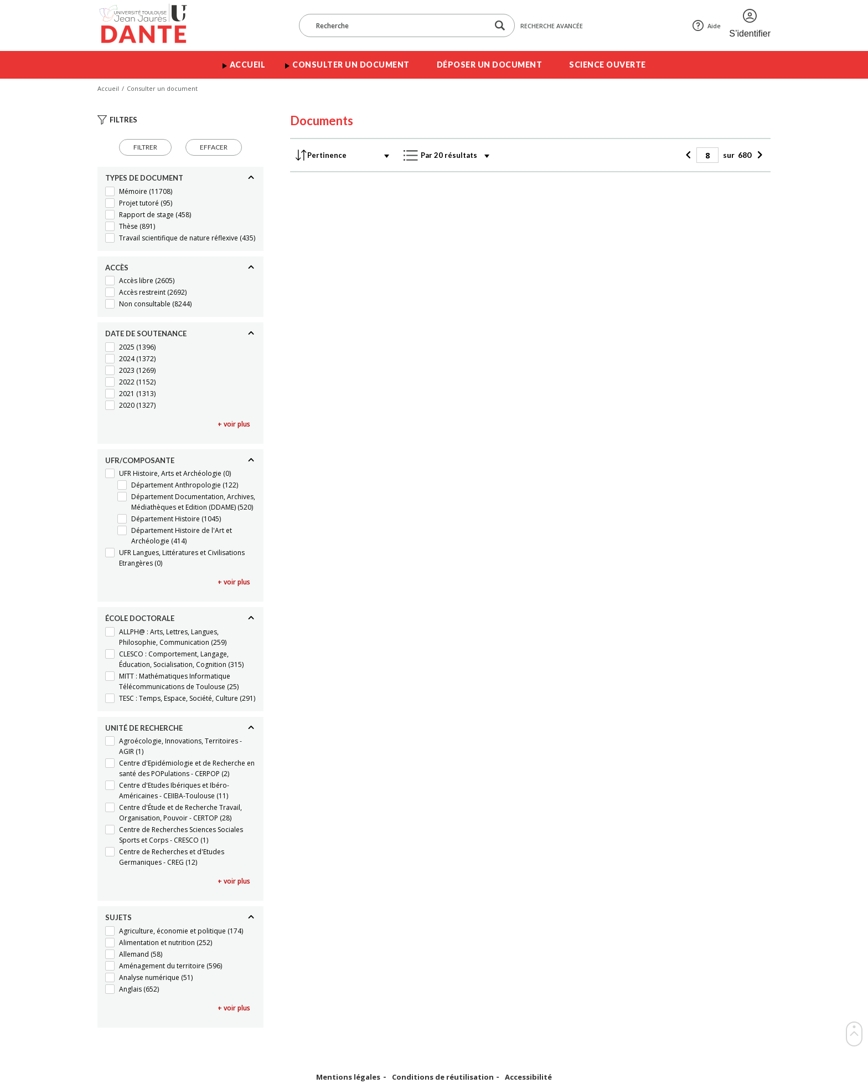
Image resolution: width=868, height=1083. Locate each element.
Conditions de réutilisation (443, 1077)
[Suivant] (758, 155)
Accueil (248, 64)
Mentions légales (348, 1077)
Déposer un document (489, 64)
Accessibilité (528, 1077)
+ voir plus (234, 424)
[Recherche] (399, 25)
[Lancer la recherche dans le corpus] (500, 26)
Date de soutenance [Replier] (146, 333)
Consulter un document (351, 64)
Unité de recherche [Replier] (144, 727)
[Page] (707, 155)
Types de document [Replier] (144, 177)
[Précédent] (689, 155)
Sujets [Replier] (118, 917)
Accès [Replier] (116, 267)
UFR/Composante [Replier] (139, 460)
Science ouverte (607, 64)
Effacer (214, 147)
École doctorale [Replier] (139, 618)
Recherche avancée (551, 26)
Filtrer (145, 147)
